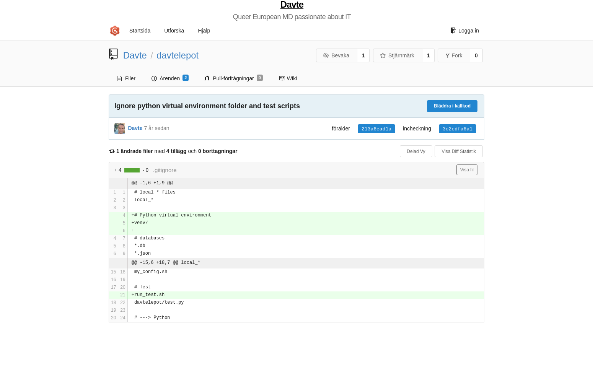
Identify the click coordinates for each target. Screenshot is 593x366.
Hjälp (204, 31)
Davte (291, 4)
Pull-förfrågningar (234, 78)
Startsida (139, 31)
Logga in (464, 31)
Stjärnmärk (397, 55)
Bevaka (336, 55)
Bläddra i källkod (452, 106)
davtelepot (177, 55)
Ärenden (170, 78)
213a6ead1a (376, 129)
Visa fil (467, 169)
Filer (126, 78)
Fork (454, 55)
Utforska (174, 31)
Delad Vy (416, 151)
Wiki (288, 78)
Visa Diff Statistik (458, 151)
